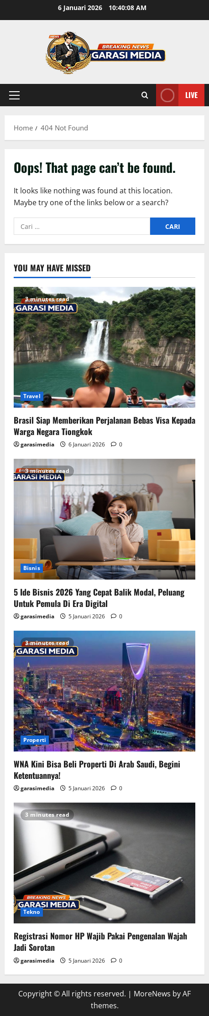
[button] (14, 95)
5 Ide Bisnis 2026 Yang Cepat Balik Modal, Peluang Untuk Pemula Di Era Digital (99, 597)
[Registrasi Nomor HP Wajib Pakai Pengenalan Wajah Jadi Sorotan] (104, 863)
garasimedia (37, 444)
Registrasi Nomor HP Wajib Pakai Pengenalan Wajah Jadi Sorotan (100, 941)
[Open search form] (144, 95)
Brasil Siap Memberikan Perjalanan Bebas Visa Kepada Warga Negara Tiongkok (104, 425)
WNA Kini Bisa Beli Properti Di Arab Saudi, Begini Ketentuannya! (97, 769)
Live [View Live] (177, 95)
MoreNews (152, 994)
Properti (34, 740)
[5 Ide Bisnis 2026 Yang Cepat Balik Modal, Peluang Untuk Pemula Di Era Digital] (104, 519)
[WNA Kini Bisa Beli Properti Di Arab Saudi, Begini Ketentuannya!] (104, 691)
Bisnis (31, 568)
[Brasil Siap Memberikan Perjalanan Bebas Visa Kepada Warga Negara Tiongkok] (104, 347)
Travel (32, 396)
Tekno (31, 912)
